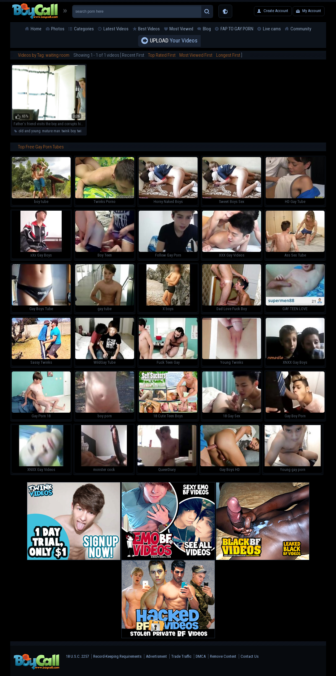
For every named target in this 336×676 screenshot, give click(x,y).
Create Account (276, 10)
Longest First (228, 55)
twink (81, 131)
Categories (84, 29)
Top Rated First (162, 55)
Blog (207, 29)
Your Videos (174, 41)
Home (36, 29)
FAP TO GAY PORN (236, 29)
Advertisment (156, 656)
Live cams (272, 29)
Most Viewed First (195, 55)
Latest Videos (116, 29)
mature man (51, 131)
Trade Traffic (181, 656)
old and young (30, 131)
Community (300, 29)
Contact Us (250, 656)
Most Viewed (181, 29)
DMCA (201, 656)
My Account (311, 10)
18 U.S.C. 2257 (77, 656)
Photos (57, 29)
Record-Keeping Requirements (117, 656)
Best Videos (149, 29)
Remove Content (223, 656)
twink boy (69, 131)
